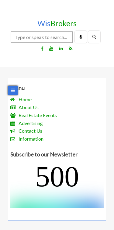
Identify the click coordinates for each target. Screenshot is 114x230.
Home (25, 99)
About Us (29, 107)
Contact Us (30, 131)
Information (31, 139)
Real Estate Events (38, 115)
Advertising (31, 123)
